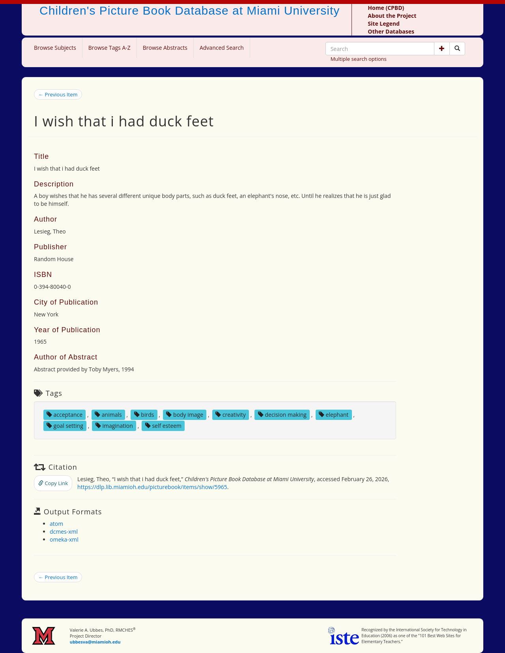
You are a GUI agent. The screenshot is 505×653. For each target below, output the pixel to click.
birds (144, 414)
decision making (282, 414)
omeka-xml (64, 539)
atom (56, 523)
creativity (230, 414)
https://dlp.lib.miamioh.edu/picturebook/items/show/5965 (152, 487)
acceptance (64, 414)
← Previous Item (58, 94)
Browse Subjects (55, 47)
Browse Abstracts (165, 47)
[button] (442, 48)
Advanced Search (222, 47)
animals (108, 414)
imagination (114, 425)
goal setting (65, 425)
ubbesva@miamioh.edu (95, 642)
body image (184, 414)
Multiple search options (359, 58)
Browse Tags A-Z (109, 47)
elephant (333, 414)
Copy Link (53, 483)
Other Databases (391, 31)
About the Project (392, 15)
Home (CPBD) (386, 7)
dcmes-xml (64, 531)
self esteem (163, 425)
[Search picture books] (457, 48)
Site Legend (383, 23)
